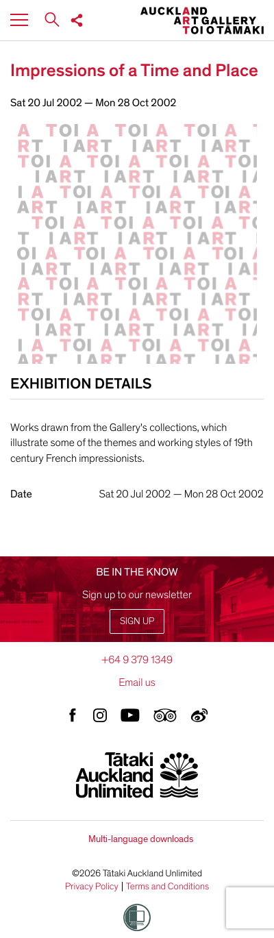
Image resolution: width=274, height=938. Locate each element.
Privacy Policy (92, 886)
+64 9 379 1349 (137, 659)
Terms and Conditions (168, 886)
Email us (137, 682)
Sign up (137, 621)
